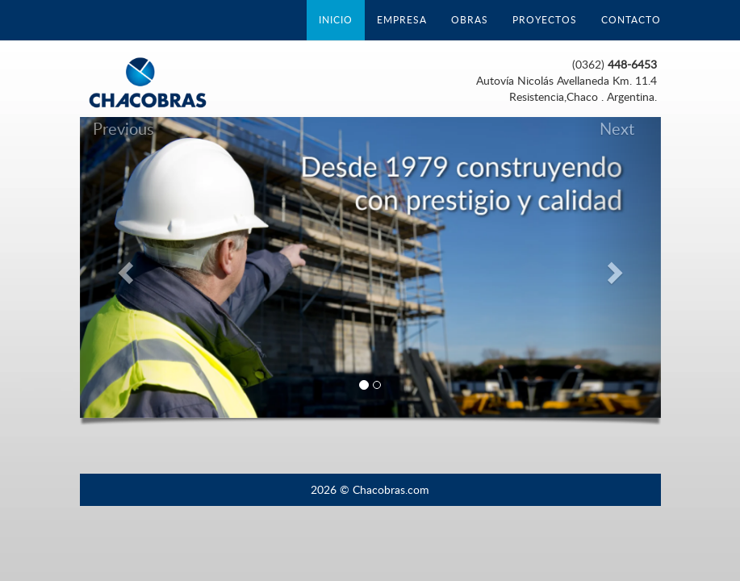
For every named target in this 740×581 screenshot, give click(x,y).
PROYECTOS (544, 20)
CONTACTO (631, 20)
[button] (123, 267)
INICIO (336, 20)
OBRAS (469, 20)
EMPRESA (402, 20)
